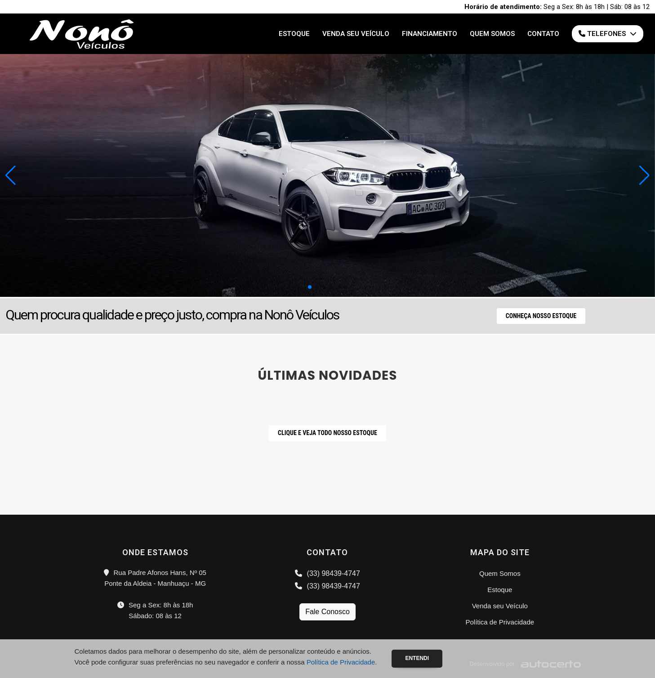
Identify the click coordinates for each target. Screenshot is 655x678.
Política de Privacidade (500, 622)
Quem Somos (492, 34)
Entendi (417, 658)
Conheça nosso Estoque (541, 315)
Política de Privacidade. (342, 662)
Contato (543, 34)
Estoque (294, 34)
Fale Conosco (327, 611)
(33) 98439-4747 (327, 573)
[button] (644, 175)
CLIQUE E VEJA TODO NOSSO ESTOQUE (327, 432)
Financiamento (429, 34)
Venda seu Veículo (355, 34)
